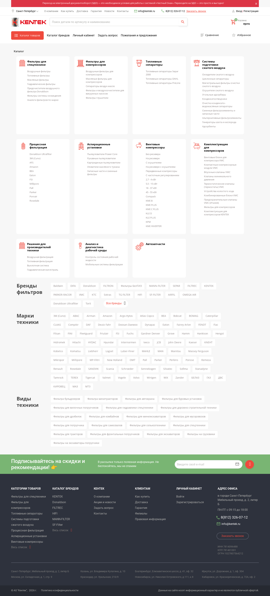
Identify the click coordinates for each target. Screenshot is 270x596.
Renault (58, 368)
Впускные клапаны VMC (217, 172)
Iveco (146, 342)
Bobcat (177, 316)
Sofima (184, 368)
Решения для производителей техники (39, 247)
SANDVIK (93, 368)
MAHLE (146, 351)
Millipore (34, 183)
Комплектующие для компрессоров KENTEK (216, 213)
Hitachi (76, 342)
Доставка (82, 11)
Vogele (122, 377)
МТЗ (87, 386)
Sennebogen (148, 368)
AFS (31, 162)
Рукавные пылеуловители (101, 158)
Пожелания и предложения (139, 35)
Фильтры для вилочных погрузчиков (75, 407)
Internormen (128, 342)
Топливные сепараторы (154, 63)
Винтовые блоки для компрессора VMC (215, 159)
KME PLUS (151, 204)
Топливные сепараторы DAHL (162, 78)
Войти (180, 496)
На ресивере (153, 158)
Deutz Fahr (104, 324)
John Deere (174, 342)
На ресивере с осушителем (161, 166)
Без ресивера (153, 154)
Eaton (33, 175)
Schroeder (127, 368)
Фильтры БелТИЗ (131, 285)
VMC (81, 294)
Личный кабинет (84, 35)
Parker (33, 192)
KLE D (149, 213)
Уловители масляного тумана (103, 166)
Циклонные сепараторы (215, 78)
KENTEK (209, 285)
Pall (31, 188)
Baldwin (58, 285)
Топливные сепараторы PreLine (163, 83)
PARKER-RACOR (62, 294)
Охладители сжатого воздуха (218, 74)
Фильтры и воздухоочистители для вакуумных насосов (105, 92)
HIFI (140, 294)
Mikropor (58, 360)
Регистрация (251, 11)
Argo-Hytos (126, 316)
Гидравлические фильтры (41, 84)
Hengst (220, 333)
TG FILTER (124, 294)
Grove (171, 333)
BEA (32, 171)
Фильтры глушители (97, 97)
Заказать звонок (196, 11)
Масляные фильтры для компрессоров (99, 80)
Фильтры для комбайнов (104, 416)
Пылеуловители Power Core (102, 154)
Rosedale (34, 200)
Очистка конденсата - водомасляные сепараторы (217, 104)
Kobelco (58, 351)
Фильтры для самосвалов (106, 425)
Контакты (123, 11)
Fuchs (130, 333)
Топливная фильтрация (40, 261)
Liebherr (93, 351)
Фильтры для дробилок (67, 416)
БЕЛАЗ (195, 377)
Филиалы (141, 513)
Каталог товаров (30, 35)
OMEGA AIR (189, 294)
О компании (51, 11)
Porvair (33, 196)
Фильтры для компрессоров (96, 63)
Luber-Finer (127, 351)
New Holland (114, 360)
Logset (109, 351)
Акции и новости (105, 502)
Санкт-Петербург (27, 11)
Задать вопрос (108, 35)
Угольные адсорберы (214, 94)
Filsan (56, 333)
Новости (109, 11)
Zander (180, 377)
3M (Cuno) (35, 158)
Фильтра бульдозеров (66, 398)
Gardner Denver (150, 333)
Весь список (19, 547)
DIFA (73, 285)
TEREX (74, 377)
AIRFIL (171, 294)
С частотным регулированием (162, 175)
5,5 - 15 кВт (151, 183)
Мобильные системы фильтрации (104, 264)
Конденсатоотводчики (214, 98)
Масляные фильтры (38, 79)
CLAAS (57, 324)
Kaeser (193, 342)
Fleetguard (86, 333)
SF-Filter (57, 524)
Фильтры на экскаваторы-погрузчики (76, 443)
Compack (151, 196)
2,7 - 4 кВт (151, 179)
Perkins (174, 360)
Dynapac (150, 324)
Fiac (216, 324)
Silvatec (167, 368)
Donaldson (89, 285)
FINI (70, 333)
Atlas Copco (147, 316)
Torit (88, 303)
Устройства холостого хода (219, 191)
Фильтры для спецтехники (36, 63)
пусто (246, 23)
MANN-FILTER (157, 285)
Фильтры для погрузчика (68, 425)
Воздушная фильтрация (40, 257)
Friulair (104, 333)
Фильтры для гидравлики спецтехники (129, 407)
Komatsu (75, 351)
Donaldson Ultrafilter (41, 154)
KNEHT (208, 342)
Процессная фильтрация (38, 145)
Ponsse (190, 360)
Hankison (202, 333)
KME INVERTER (154, 226)
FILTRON (108, 285)
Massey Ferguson (198, 351)
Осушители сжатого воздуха (218, 90)
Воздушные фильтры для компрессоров (99, 73)
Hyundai (109, 342)
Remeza (206, 360)
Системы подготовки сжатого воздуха (213, 65)
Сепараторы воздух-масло (100, 86)
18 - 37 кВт (151, 188)
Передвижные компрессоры (161, 171)
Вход (239, 11)
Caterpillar (212, 316)
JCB (159, 342)
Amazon (34, 166)
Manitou (176, 351)
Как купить (67, 11)
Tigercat (90, 377)
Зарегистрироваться (190, 502)
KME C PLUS (152, 209)
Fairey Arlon (184, 324)
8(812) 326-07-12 (175, 11)
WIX (166, 377)
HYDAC (92, 342)
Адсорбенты (209, 126)
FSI (31, 179)
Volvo (136, 377)
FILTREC (192, 285)
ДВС (220, 377)
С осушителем (154, 162)
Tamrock (58, 377)
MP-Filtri (95, 360)
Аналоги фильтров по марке (42, 99)
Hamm (186, 333)
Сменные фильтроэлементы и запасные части (218, 112)
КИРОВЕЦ (59, 386)
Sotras (107, 294)
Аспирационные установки (98, 145)
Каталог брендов (58, 35)
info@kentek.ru (146, 11)
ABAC (76, 316)
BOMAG (193, 316)
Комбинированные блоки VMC (221, 195)
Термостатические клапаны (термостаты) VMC (219, 185)
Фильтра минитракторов (102, 398)
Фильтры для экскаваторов (163, 434)
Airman (91, 316)
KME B (149, 200)
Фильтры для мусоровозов (189, 416)
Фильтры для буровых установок (182, 398)
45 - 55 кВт (151, 192)
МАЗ (75, 386)
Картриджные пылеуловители (103, 162)
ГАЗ (209, 377)
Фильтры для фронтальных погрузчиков (114, 434)
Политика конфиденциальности (59, 590)
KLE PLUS (151, 217)
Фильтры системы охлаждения (44, 95)
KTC (94, 294)
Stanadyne (201, 368)
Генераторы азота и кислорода (219, 122)
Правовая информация (150, 519)
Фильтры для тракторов (68, 434)
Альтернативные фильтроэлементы (221, 117)
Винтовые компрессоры (155, 145)
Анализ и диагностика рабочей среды (96, 247)
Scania (110, 368)
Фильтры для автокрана (139, 398)
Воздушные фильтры (38, 71)
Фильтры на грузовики (201, 434)
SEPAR (176, 285)
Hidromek (59, 342)
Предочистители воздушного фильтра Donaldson (43, 90)
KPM (148, 221)
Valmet (106, 377)
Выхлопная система (38, 265)
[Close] (257, 3)
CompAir (73, 324)
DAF (88, 324)
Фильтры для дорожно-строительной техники (189, 407)
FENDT (202, 324)
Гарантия (96, 11)
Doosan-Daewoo (127, 324)
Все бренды (114, 303)
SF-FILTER (155, 294)
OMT (132, 360)
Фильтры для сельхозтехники (148, 425)
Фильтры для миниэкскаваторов (146, 416)
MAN (160, 351)
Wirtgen (151, 377)
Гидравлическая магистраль (42, 269)
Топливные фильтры (38, 75)
